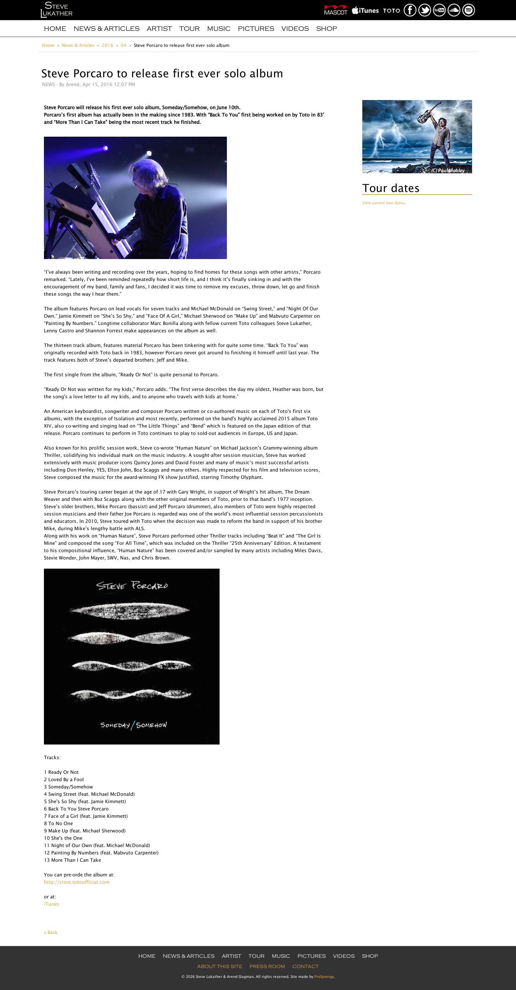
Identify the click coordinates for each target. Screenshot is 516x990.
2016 (107, 45)
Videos (295, 28)
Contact (305, 966)
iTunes (51, 904)
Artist (159, 28)
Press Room (267, 966)
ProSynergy (324, 976)
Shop (326, 28)
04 (124, 45)
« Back (50, 932)
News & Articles (106, 28)
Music (219, 28)
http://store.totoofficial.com (76, 882)
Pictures (256, 28)
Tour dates (391, 187)
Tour (189, 28)
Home (55, 28)
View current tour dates (383, 202)
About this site (219, 966)
